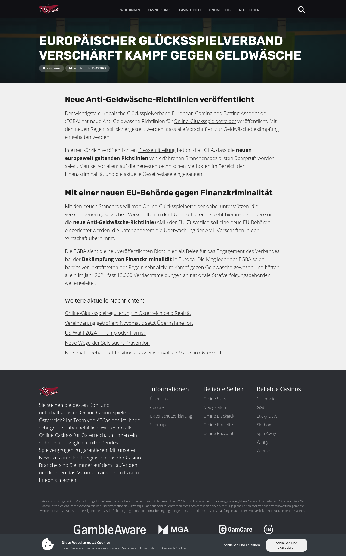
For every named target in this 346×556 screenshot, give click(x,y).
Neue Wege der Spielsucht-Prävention (107, 342)
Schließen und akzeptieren (286, 545)
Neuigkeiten (215, 407)
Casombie (266, 399)
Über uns (159, 399)
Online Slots (215, 399)
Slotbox (264, 425)
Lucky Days (267, 416)
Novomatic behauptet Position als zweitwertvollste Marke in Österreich (144, 352)
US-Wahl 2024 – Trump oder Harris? (105, 332)
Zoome (263, 450)
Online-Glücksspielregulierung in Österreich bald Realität (128, 313)
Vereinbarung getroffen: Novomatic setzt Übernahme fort (129, 322)
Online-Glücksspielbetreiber (205, 121)
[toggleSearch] (301, 9)
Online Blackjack (219, 416)
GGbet (263, 407)
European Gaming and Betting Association (219, 113)
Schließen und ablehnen (242, 545)
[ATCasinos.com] (60, 9)
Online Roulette (218, 425)
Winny (262, 442)
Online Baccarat (219, 433)
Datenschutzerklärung (171, 416)
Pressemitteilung (157, 150)
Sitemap (158, 425)
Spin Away (266, 433)
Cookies (157, 407)
